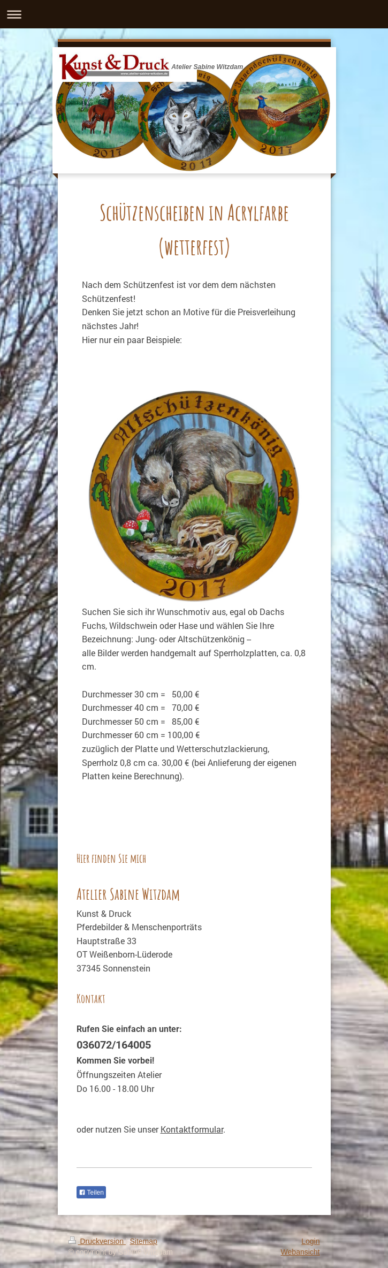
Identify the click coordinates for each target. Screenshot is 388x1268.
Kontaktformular (192, 1129)
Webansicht (300, 1252)
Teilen (91, 1192)
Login (310, 1241)
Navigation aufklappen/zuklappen (194, 14)
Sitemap (143, 1241)
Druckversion (97, 1241)
